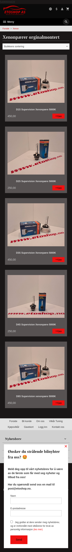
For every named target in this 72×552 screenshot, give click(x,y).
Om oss (40, 421)
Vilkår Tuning (56, 421)
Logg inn (42, 427)
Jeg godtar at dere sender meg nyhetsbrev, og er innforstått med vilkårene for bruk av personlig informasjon (35, 526)
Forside (5, 28)
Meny (8, 21)
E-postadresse (36, 512)
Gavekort (29, 427)
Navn (36, 499)
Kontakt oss (58, 427)
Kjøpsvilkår (13, 427)
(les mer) (38, 529)
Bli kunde (26, 421)
